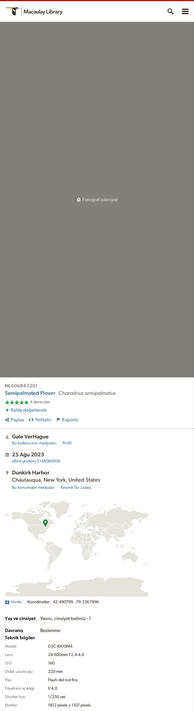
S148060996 (36, 461)
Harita (13, 602)
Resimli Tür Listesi (76, 488)
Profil (66, 443)
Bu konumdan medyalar (33, 488)
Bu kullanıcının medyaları (34, 443)
